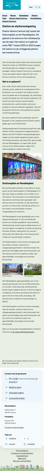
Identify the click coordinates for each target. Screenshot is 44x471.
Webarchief (22, 458)
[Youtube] (10, 444)
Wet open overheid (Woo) (22, 461)
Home (4, 15)
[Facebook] (10, 438)
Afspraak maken (16, 392)
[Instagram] (29, 444)
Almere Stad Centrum (18, 18)
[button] (43, 119)
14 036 (15, 378)
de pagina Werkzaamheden (23, 332)
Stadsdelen (24, 15)
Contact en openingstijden (14, 427)
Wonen (13, 15)
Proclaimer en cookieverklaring (22, 453)
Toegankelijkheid (22, 456)
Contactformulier (17, 398)
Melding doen (15, 387)
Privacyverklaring (22, 451)
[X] (26, 438)
